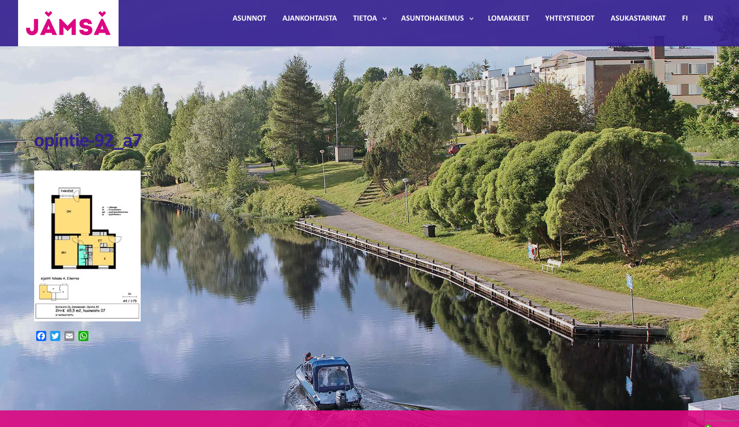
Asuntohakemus (432, 19)
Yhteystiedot (569, 19)
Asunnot (249, 19)
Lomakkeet (508, 19)
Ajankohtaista (309, 19)
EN (708, 19)
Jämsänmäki (68, 23)
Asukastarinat (638, 19)
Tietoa (365, 19)
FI (685, 19)
